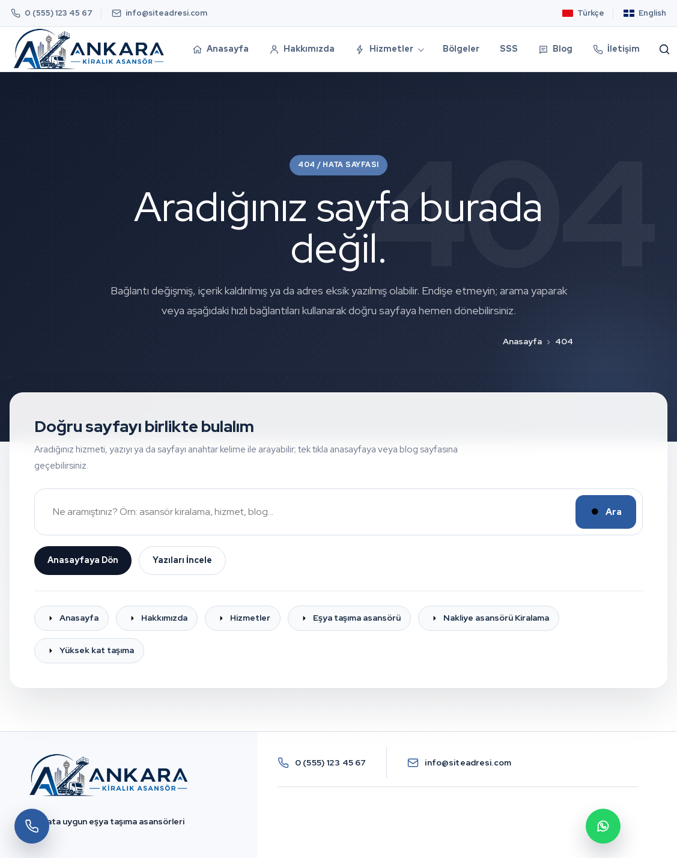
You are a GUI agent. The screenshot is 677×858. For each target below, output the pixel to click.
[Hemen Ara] (31, 826)
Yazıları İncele (182, 560)
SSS (509, 48)
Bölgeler (461, 48)
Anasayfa (522, 341)
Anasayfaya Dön (82, 560)
